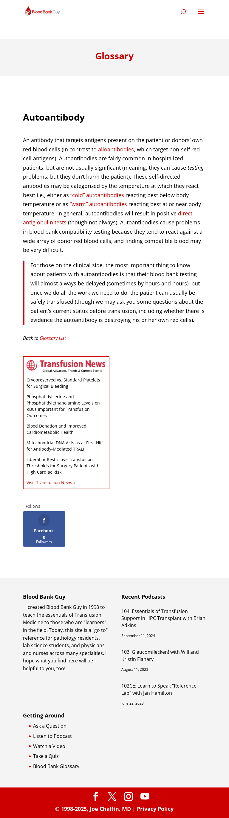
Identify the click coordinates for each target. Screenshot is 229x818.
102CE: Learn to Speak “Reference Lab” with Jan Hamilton (158, 689)
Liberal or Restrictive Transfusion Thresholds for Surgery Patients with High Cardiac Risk (63, 466)
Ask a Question (49, 726)
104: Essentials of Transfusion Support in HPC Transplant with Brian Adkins (163, 618)
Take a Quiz (46, 756)
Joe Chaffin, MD (110, 808)
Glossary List (53, 338)
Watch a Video (49, 746)
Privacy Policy (155, 808)
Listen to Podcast (52, 736)
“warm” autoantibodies (98, 204)
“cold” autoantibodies (97, 195)
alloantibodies (116, 149)
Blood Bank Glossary (56, 766)
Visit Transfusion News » (51, 482)
